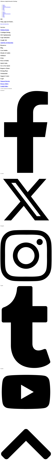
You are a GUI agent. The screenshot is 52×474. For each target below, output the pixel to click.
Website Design (4, 30)
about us (4, 6)
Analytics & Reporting (6, 42)
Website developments (6, 13)
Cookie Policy (4, 86)
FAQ (3, 15)
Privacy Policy (4, 83)
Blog (3, 14)
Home (4, 5)
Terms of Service (5, 81)
